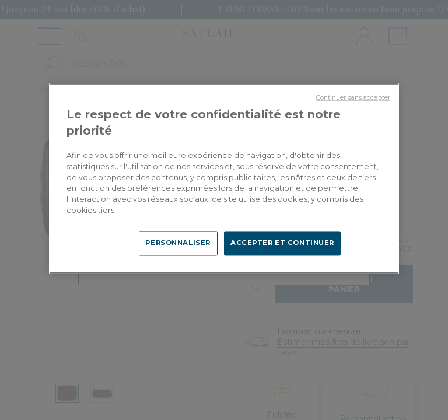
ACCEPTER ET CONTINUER (282, 243)
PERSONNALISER (177, 243)
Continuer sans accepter (353, 98)
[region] (224, 178)
